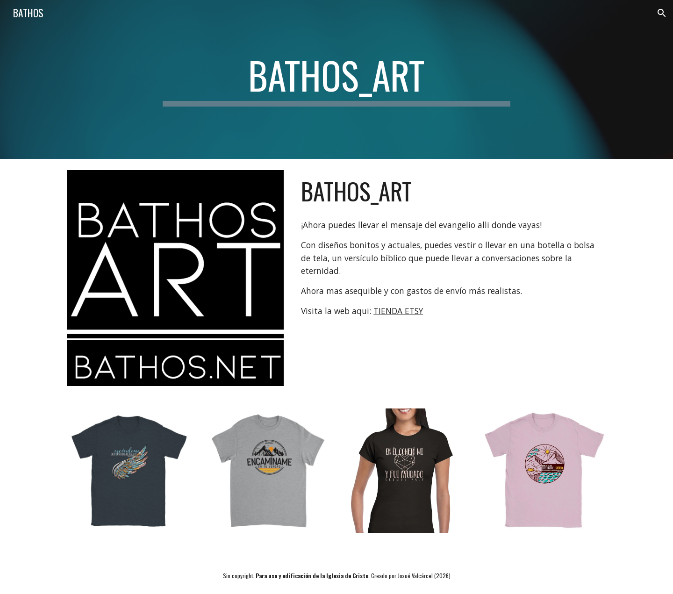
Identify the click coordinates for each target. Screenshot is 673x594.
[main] (336, 79)
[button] (662, 13)
